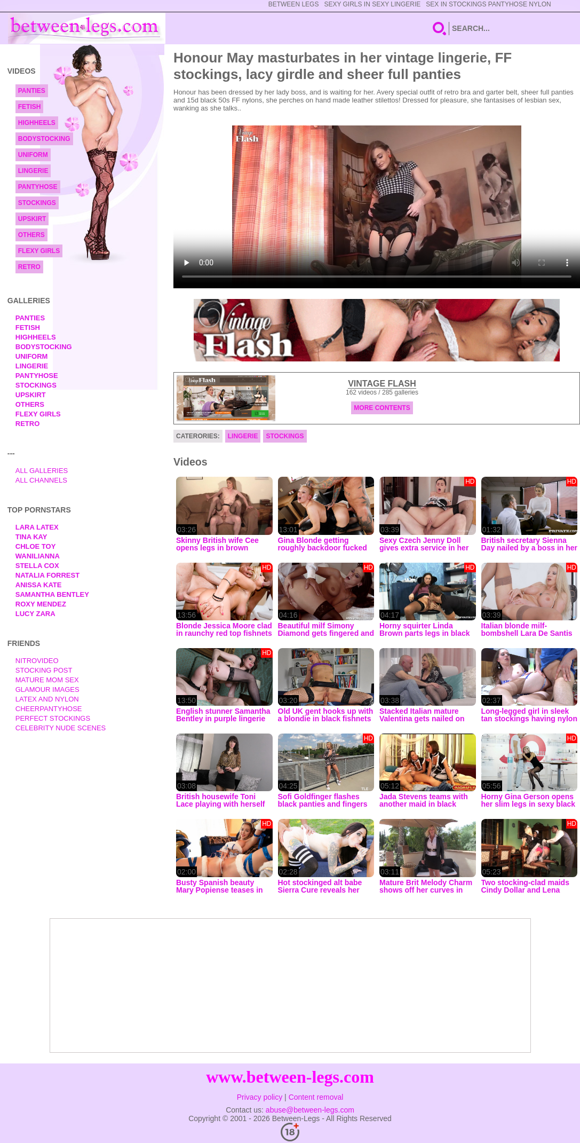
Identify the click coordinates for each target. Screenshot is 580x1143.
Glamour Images (47, 689)
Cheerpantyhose (48, 709)
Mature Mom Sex (47, 680)
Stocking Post (44, 670)
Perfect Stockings (52, 718)
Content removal (316, 1097)
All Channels (41, 480)
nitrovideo (37, 661)
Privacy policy (260, 1097)
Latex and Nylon (47, 699)
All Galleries (41, 471)
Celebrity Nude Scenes (60, 728)
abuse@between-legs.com (310, 1110)
